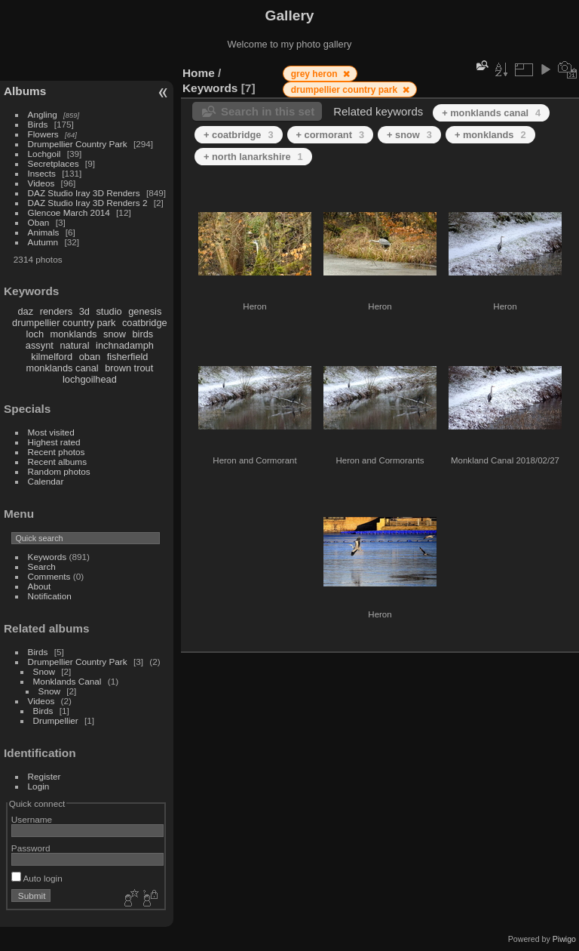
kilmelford (51, 356)
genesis (144, 311)
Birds (38, 124)
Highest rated (54, 442)
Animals (44, 232)
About (39, 586)
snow (114, 334)
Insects (42, 173)
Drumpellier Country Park (77, 144)
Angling (42, 114)
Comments (49, 576)
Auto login (37, 878)
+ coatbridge (239, 134)
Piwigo (564, 938)
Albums (25, 91)
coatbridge (144, 322)
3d (84, 311)
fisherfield (128, 356)
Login (39, 786)
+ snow (409, 134)
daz (26, 311)
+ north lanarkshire (253, 156)
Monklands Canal (67, 681)
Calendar (46, 481)
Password (31, 848)
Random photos (59, 471)
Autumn (43, 242)
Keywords (47, 557)
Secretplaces (53, 163)
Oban (39, 222)
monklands (74, 334)
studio (108, 311)
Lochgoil (44, 153)
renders (56, 311)
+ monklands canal (491, 112)
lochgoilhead (90, 379)
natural (74, 345)
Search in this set (267, 111)
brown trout (129, 368)
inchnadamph (125, 345)
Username (31, 819)
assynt (40, 345)
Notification (50, 596)
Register (44, 776)
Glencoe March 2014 (69, 212)
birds (142, 334)
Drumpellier (55, 720)
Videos (41, 183)
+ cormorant (330, 134)
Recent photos (56, 452)
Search (42, 566)
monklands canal (62, 368)
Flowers (43, 134)
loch (35, 334)
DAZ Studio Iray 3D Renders (84, 193)
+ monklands (490, 134)
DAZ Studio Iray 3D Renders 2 (88, 203)
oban (89, 356)
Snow (44, 671)
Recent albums (57, 461)
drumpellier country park (63, 322)
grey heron (315, 74)
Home (198, 72)
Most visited (51, 432)
